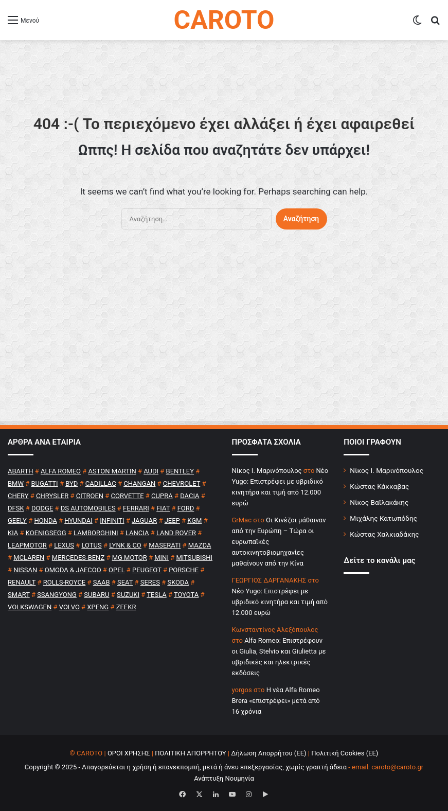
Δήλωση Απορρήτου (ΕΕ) (268, 753)
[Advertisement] (224, 338)
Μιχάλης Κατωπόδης (383, 518)
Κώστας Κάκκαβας (379, 486)
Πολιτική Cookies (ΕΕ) (344, 753)
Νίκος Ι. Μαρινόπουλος (386, 470)
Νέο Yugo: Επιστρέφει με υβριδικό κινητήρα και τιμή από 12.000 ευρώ (280, 601)
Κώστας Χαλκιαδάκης (384, 534)
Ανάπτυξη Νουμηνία (224, 778)
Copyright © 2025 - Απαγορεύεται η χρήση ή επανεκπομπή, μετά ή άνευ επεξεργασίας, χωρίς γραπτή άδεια (186, 767)
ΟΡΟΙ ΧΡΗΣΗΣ (128, 753)
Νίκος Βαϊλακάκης (379, 502)
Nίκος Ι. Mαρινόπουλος (267, 470)
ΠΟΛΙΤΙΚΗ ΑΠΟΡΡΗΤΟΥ (190, 753)
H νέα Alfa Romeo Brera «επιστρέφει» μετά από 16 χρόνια (276, 700)
